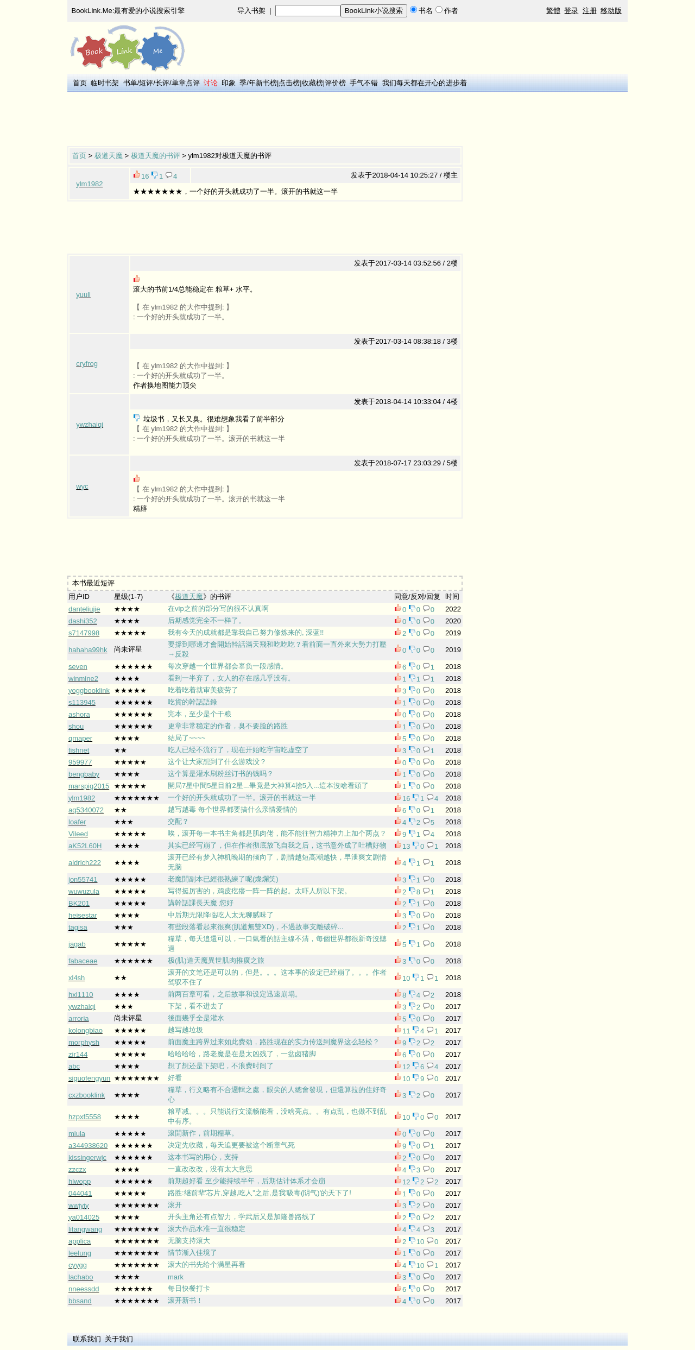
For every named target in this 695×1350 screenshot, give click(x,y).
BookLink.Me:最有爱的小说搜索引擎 (128, 11)
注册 (590, 11)
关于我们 (119, 1339)
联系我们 (87, 1339)
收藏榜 (312, 83)
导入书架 (251, 11)
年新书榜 (263, 83)
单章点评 (186, 83)
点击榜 (289, 83)
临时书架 (105, 83)
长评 (162, 83)
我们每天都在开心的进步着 (424, 83)
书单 (130, 83)
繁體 (553, 11)
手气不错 (364, 83)
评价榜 (335, 83)
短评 (146, 83)
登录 (571, 11)
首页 (80, 83)
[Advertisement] (265, 120)
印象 (229, 83)
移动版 (611, 11)
